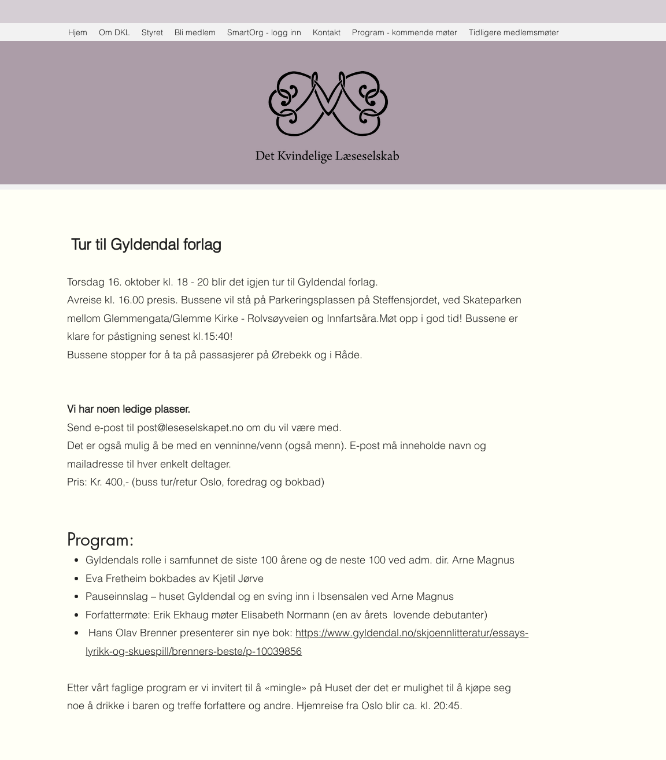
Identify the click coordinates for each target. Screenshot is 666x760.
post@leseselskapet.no (190, 427)
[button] (514, 32)
